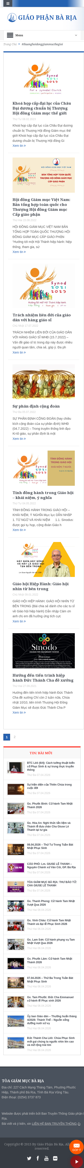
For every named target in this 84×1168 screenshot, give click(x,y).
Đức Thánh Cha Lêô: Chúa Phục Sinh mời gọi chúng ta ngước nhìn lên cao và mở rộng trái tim (51, 1041)
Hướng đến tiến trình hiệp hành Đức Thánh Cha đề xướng (43, 678)
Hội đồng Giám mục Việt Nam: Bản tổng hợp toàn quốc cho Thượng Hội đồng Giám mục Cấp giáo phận (41, 207)
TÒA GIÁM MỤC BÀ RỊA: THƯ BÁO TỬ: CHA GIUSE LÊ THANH (52, 884)
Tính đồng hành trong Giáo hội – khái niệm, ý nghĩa (43, 495)
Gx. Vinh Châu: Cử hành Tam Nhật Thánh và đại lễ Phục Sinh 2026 (49, 922)
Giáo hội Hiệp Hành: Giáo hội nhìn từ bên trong (41, 586)
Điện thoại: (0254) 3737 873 (21, 1097)
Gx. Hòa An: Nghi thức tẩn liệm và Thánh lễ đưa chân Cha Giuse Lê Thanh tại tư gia (49, 826)
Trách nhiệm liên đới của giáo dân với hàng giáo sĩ (42, 317)
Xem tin (19, 145)
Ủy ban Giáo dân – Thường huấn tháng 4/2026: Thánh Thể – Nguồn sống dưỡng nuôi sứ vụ (52, 1020)
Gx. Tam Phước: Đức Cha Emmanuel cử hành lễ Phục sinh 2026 (50, 999)
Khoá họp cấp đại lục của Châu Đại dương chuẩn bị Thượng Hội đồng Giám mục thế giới (42, 108)
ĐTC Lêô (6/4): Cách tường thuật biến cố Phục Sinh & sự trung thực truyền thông (51, 766)
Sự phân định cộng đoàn (36, 406)
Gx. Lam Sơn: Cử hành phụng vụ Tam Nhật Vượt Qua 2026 (51, 941)
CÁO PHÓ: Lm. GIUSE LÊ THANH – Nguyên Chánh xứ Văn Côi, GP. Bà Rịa (51, 865)
